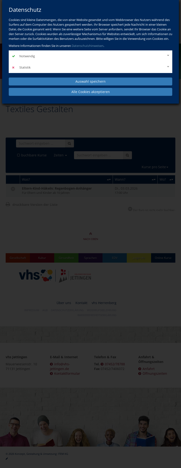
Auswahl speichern (90, 81)
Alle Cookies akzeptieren (90, 92)
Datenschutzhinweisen (87, 46)
